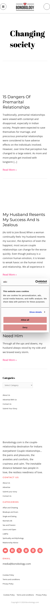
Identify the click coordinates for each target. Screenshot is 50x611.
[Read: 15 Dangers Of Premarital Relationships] (25, 78)
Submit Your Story (10, 408)
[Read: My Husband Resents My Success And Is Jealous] (25, 196)
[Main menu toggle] (3, 6)
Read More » (10, 169)
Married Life (7, 521)
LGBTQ (5, 534)
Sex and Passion (9, 525)
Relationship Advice (10, 542)
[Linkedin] (33, 550)
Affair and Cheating (10, 507)
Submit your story (10, 491)
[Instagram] (26, 550)
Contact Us (7, 404)
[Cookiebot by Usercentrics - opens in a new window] (35, 282)
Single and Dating (9, 516)
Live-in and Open (9, 529)
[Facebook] (12, 550)
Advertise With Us (10, 399)
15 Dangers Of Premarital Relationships (16, 102)
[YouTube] (5, 550)
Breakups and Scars (10, 512)
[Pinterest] (40, 550)
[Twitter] (19, 550)
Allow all (25, 320)
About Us (6, 395)
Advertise (6, 487)
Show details (35, 312)
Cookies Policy (8, 575)
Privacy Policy (8, 584)
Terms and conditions (11, 579)
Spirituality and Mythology (13, 538)
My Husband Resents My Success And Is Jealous (24, 219)
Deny (25, 327)
